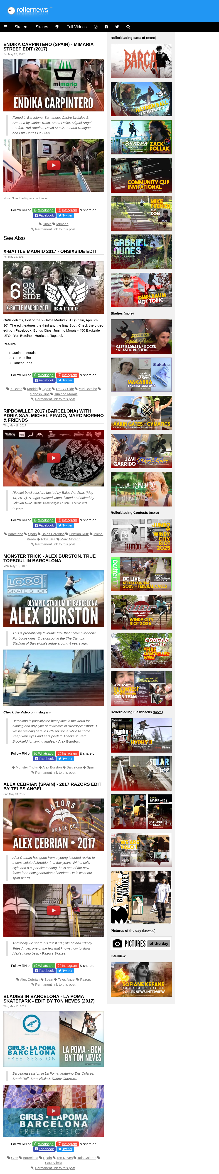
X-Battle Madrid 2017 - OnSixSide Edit (50, 251)
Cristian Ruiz (79, 534)
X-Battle (16, 389)
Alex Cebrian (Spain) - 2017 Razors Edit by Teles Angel (52, 786)
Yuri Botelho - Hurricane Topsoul (37, 336)
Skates (42, 27)
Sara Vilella (53, 1163)
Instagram (69, 210)
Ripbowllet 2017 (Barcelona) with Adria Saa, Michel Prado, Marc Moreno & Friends (53, 415)
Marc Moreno (70, 539)
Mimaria (62, 224)
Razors (85, 979)
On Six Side (65, 389)
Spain (47, 224)
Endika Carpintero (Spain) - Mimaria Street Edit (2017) (48, 46)
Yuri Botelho (88, 389)
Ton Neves (65, 1158)
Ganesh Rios (40, 394)
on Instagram (27, 712)
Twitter (67, 215)
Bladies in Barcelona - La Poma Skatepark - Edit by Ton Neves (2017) (49, 998)
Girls (14, 1158)
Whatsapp (46, 210)
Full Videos (76, 27)
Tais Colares (86, 1158)
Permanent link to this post (55, 229)
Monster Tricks (27, 767)
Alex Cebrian (29, 979)
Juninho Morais (66, 394)
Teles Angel (66, 979)
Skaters (21, 27)
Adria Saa (48, 539)
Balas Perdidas (53, 534)
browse (148, 930)
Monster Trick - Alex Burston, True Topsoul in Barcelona (49, 558)
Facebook (46, 215)
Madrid (32, 389)
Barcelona (15, 534)
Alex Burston (68, 741)
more (151, 38)
